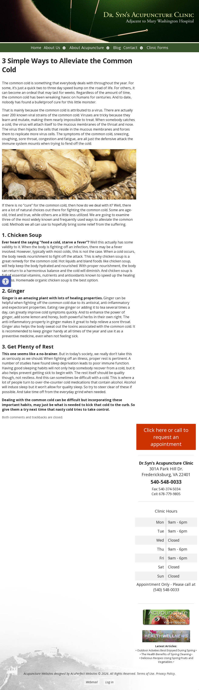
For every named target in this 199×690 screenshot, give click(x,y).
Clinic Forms (157, 47)
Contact (130, 47)
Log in (109, 682)
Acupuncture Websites (38, 674)
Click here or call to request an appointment (166, 436)
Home (36, 47)
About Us (52, 47)
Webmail (92, 682)
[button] (5, 281)
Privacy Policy (165, 674)
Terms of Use (145, 674)
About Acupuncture (86, 47)
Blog (117, 47)
